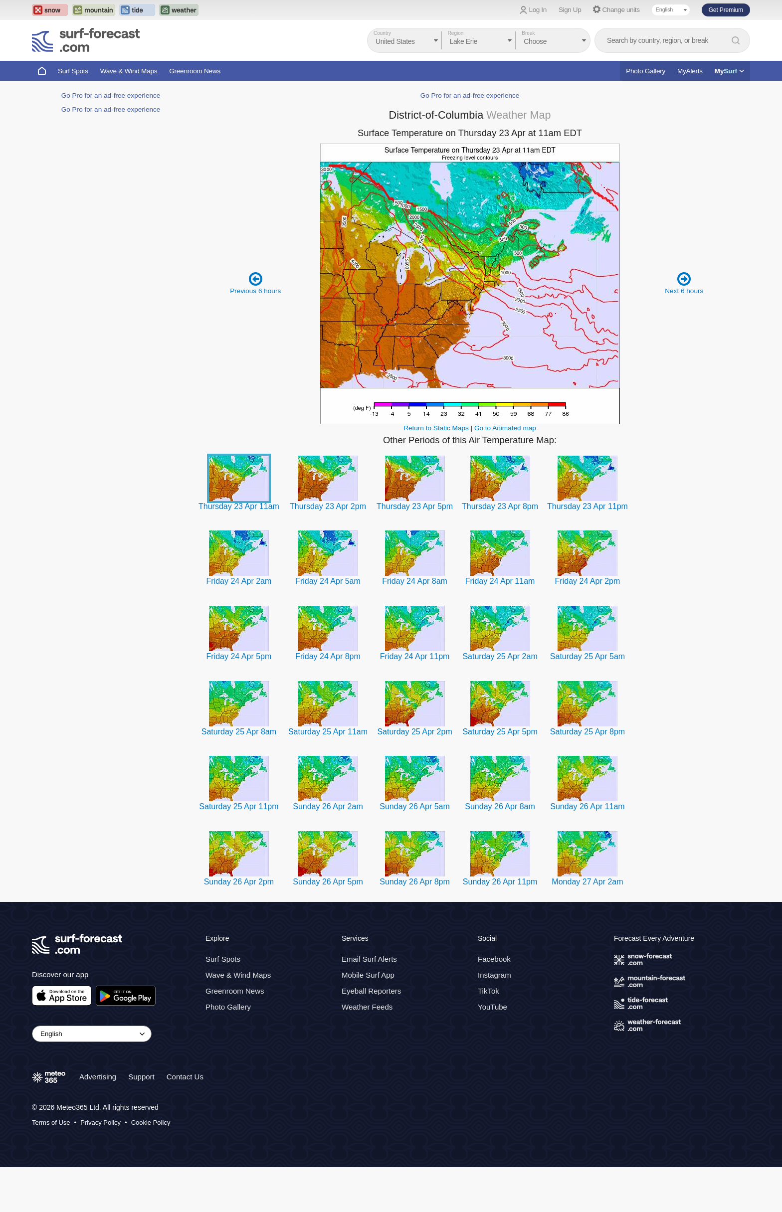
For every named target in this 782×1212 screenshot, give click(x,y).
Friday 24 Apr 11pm (415, 656)
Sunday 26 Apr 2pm (239, 881)
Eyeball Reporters (371, 991)
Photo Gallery (645, 71)
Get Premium (726, 9)
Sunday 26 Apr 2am (328, 806)
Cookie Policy (151, 1122)
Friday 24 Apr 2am (239, 581)
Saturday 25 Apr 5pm (499, 731)
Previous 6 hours (255, 283)
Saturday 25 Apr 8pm (587, 731)
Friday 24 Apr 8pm (328, 656)
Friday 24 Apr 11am (500, 581)
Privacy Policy (100, 1122)
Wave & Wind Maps (129, 71)
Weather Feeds (367, 1007)
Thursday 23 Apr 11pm (587, 506)
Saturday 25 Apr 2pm (414, 731)
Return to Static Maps (436, 428)
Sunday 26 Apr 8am (500, 806)
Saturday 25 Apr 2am (499, 656)
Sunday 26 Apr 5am (415, 806)
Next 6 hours (684, 283)
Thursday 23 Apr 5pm (415, 506)
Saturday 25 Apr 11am (328, 731)
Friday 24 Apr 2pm (587, 581)
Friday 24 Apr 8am (414, 581)
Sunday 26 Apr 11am (587, 806)
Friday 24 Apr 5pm (239, 656)
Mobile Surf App (368, 975)
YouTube (492, 1007)
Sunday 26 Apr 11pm (500, 881)
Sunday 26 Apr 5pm (328, 881)
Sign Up (570, 9)
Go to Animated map (505, 428)
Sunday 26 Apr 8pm (415, 881)
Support (141, 1076)
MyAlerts (690, 71)
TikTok (488, 991)
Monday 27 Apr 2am (587, 881)
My (729, 71)
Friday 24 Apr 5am (328, 581)
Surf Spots (73, 71)
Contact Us (185, 1076)
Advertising (97, 1076)
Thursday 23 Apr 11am (238, 506)
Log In (538, 9)
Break (528, 33)
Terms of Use (51, 1122)
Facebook (494, 959)
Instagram (494, 975)
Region (456, 33)
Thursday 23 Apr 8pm (500, 506)
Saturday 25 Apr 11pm (238, 806)
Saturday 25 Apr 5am (587, 656)
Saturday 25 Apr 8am (238, 731)
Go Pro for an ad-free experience (111, 95)
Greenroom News (194, 71)
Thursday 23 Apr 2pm (328, 506)
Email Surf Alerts (369, 959)
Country (382, 33)
